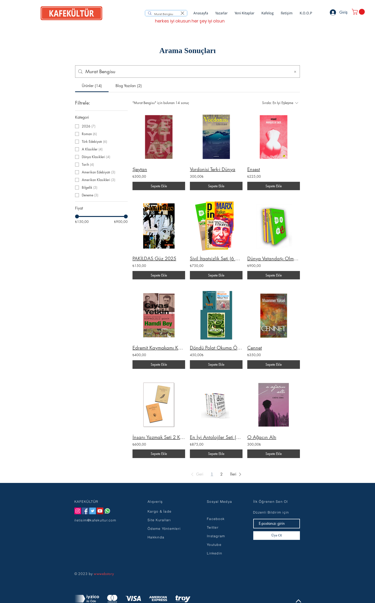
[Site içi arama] (187, 71)
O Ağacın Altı (261, 437)
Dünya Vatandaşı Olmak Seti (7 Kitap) (273, 258)
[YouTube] (100, 511)
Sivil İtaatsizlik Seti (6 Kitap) (216, 258)
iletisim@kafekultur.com (95, 520)
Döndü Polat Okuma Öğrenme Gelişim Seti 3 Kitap (216, 348)
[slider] (77, 216)
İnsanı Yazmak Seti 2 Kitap (158, 437)
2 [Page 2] (221, 474)
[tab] (92, 86)
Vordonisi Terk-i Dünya (212, 169)
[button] (359, 12)
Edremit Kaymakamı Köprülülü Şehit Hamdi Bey (158, 348)
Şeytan (139, 169)
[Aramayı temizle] (182, 13)
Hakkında (156, 537)
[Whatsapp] (107, 511)
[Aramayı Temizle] (295, 71)
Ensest (253, 169)
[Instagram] (77, 511)
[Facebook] (85, 511)
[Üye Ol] (277, 536)
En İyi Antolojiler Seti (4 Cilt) (216, 437)
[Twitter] (92, 511)
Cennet (254, 348)
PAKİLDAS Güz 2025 (154, 258)
